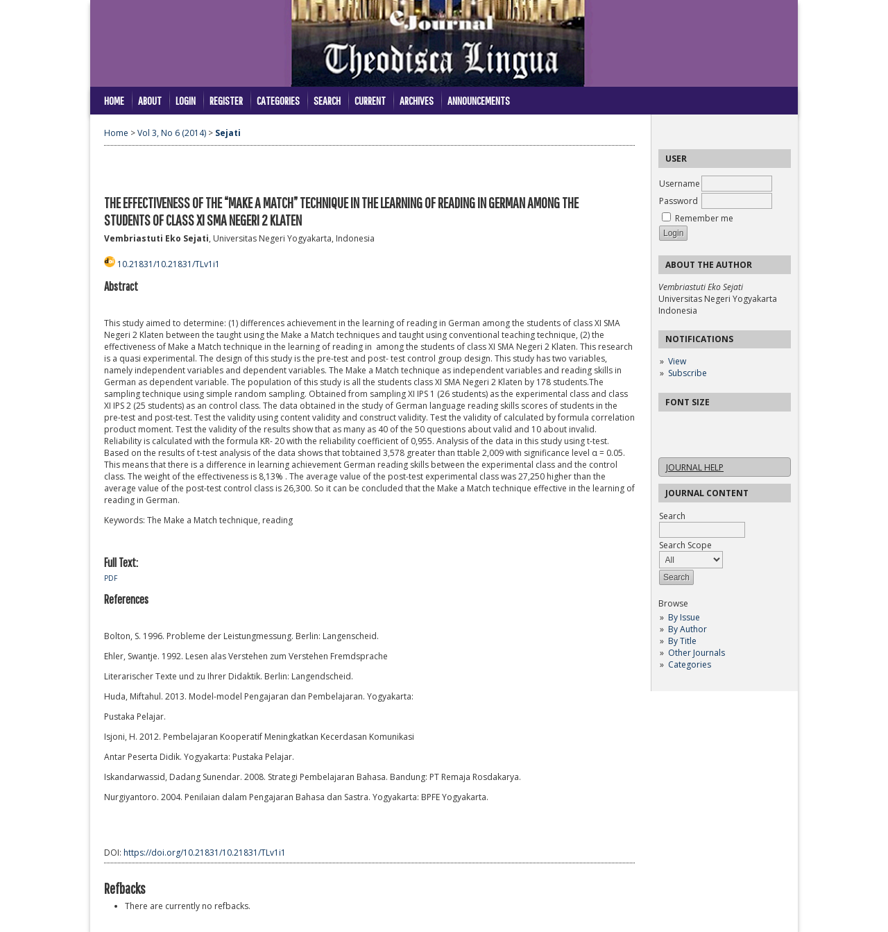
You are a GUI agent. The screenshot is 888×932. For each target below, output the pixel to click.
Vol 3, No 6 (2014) (171, 133)
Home (114, 100)
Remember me (704, 218)
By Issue (684, 617)
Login (186, 100)
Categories (689, 664)
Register (226, 100)
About (150, 100)
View (677, 361)
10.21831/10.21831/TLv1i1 (168, 264)
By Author (687, 629)
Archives (417, 100)
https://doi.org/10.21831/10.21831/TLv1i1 (204, 852)
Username (679, 183)
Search (327, 100)
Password (678, 201)
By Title (682, 641)
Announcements (478, 100)
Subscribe (687, 373)
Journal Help (695, 467)
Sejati (228, 133)
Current (370, 100)
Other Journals (696, 653)
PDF (110, 578)
